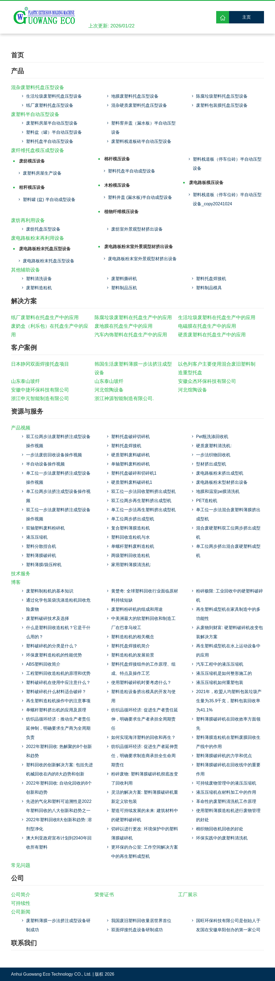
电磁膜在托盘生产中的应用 (207, 326)
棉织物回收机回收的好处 (219, 829)
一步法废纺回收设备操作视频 (54, 455)
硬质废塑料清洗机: (213, 445)
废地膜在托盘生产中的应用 (124, 326)
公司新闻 (20, 912)
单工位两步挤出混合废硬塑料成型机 (228, 551)
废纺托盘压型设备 (43, 229)
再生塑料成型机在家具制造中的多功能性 (228, 614)
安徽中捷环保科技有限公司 (40, 390)
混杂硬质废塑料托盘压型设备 (139, 105)
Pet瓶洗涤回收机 (212, 436)
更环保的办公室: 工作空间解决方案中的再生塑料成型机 (144, 852)
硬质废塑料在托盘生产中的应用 (212, 334)
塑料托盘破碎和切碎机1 (134, 473)
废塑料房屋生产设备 (42, 173)
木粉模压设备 (117, 185)
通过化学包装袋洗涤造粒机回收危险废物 (58, 605)
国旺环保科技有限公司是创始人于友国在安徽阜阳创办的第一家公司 (228, 925)
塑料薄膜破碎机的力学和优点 (224, 755)
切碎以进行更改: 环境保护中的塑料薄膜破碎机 (144, 833)
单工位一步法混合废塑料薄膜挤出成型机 (228, 514)
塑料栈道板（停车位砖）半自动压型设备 (227, 164)
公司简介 (20, 894)
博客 (16, 582)
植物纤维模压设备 (121, 211)
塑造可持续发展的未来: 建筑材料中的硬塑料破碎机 (144, 815)
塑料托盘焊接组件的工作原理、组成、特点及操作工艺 (143, 669)
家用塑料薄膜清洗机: (131, 564)
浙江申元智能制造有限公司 (40, 398)
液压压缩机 (37, 537)
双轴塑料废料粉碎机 (45, 528)
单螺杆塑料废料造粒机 (132, 546)
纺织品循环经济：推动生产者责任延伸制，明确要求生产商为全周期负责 (58, 728)
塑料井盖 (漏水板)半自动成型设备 (140, 197)
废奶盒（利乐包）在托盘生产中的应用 (49, 330)
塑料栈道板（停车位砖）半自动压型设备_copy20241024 (227, 199)
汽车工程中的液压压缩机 (219, 664)
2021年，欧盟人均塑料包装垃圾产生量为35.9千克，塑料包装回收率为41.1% (229, 700)
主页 (246, 17)
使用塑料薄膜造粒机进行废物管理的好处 (228, 815)
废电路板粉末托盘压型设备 (45, 248)
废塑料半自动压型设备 (35, 114)
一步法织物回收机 (213, 455)
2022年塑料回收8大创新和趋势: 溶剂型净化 (59, 824)
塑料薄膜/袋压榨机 (43, 564)
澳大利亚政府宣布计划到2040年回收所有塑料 (59, 842)
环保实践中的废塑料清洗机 (222, 838)
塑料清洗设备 (39, 278)
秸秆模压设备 (32, 187)
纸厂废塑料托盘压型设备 (49, 105)
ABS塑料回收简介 (43, 664)
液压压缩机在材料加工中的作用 (226, 792)
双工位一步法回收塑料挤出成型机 (143, 491)
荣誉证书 (104, 894)
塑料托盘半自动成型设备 (131, 171)
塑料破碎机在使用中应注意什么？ (58, 682)
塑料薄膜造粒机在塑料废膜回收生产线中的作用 (228, 742)
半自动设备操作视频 (45, 464)
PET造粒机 (206, 500)
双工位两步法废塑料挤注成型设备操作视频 (58, 441)
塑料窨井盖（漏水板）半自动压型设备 (143, 128)
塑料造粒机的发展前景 (132, 655)
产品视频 (20, 427)
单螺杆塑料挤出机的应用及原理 (56, 710)
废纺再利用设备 (28, 220)
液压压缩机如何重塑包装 (219, 682)
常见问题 (20, 865)
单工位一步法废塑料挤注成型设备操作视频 (58, 478)
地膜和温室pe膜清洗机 (218, 491)
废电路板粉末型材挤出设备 (222, 482)
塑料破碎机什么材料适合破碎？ (56, 691)
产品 (17, 71)
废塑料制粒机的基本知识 (49, 591)
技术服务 (20, 573)
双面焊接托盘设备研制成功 (137, 929)
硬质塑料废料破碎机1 (131, 482)
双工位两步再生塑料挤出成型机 (141, 500)
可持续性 (20, 903)
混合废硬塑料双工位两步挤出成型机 (228, 532)
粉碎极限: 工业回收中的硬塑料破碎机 (229, 595)
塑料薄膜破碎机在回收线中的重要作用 (228, 769)
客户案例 (24, 347)
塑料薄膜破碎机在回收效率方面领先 (228, 724)
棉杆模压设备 (117, 159)
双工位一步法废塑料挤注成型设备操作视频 (58, 514)
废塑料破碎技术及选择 (47, 618)
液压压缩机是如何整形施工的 (224, 673)
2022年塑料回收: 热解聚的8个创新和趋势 (59, 751)
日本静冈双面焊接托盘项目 (40, 364)
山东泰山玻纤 (25, 381)
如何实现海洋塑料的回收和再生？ (143, 737)
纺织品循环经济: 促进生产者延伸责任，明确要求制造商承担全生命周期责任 (144, 755)
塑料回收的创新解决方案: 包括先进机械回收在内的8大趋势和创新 (59, 769)
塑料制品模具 (209, 287)
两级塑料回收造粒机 (130, 555)
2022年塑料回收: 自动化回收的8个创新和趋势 (59, 788)
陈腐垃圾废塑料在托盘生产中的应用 (133, 317)
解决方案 (24, 301)
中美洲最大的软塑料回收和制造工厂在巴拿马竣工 (143, 623)
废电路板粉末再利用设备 (37, 238)
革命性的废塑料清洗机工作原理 (226, 801)
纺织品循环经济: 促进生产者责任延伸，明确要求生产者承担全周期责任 (144, 719)
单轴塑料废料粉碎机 (130, 464)
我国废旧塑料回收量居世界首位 (141, 920)
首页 (17, 55)
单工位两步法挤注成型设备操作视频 (58, 496)
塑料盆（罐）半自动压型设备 (54, 132)
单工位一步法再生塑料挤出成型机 (143, 509)
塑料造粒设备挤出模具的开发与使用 (143, 696)
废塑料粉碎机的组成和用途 (137, 609)
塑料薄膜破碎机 (41, 555)
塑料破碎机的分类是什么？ (52, 646)
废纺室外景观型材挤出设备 (137, 229)
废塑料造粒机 (39, 287)
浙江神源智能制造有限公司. (124, 398)
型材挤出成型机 (211, 464)
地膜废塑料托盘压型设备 (134, 96)
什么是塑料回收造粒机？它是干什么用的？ (58, 632)
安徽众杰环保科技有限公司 (207, 381)
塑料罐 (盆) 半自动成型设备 (49, 199)
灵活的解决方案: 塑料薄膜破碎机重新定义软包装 (144, 797)
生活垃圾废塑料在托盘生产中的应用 (216, 317)
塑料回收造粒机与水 (130, 537)
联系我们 (24, 943)
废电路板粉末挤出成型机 (219, 473)
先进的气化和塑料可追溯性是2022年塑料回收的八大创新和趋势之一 (59, 806)
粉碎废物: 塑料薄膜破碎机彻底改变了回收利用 (144, 778)
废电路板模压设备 (206, 182)
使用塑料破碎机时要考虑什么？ (141, 682)
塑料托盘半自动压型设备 (49, 141)
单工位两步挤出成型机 (132, 519)
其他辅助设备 (25, 270)
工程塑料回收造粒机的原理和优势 (58, 673)
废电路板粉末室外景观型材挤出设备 (138, 246)
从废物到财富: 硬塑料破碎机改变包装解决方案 (229, 632)
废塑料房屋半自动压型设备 (52, 123)
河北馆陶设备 (109, 390)
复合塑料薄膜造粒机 (130, 528)
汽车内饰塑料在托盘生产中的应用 (131, 334)
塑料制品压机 (124, 287)
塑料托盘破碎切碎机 (130, 436)
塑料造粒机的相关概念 (132, 636)
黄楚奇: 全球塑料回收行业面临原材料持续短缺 (144, 595)
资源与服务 (27, 411)
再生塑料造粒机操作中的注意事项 (58, 700)
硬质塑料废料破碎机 (130, 455)
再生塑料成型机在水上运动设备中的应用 (228, 650)
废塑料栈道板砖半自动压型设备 (141, 141)
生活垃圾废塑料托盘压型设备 (54, 96)
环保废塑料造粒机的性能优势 (54, 655)
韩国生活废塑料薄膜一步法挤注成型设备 (133, 368)
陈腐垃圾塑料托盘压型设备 (222, 96)
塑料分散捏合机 (41, 546)
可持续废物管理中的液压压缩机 (226, 783)
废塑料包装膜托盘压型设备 (222, 105)
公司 (17, 878)
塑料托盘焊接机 (211, 278)
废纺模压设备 (32, 161)
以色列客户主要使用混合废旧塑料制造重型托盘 (216, 368)
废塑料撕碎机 (124, 278)
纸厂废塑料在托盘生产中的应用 (45, 317)
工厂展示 (187, 894)
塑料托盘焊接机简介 (130, 646)
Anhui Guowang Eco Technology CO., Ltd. (51, 974)
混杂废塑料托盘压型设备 (37, 87)
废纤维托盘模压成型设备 (37, 150)
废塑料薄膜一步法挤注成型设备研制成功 (58, 925)
